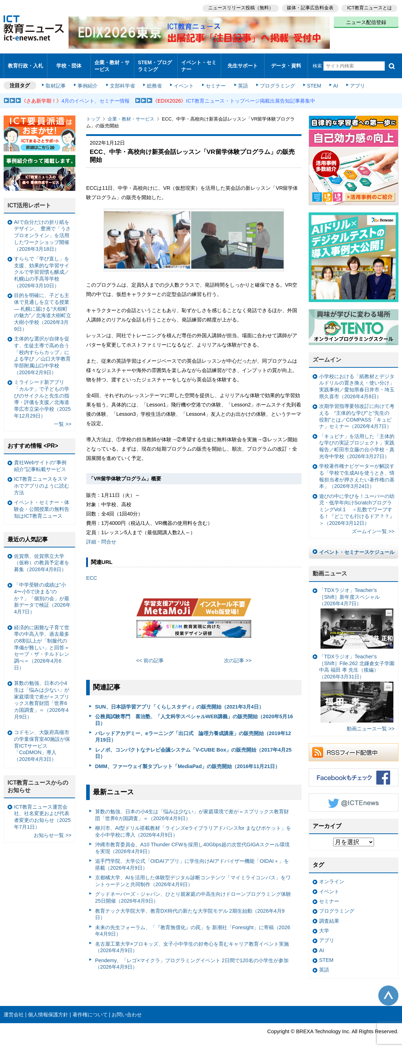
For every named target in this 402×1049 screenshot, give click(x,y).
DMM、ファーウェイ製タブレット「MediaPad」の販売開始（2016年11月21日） (187, 760)
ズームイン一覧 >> (373, 525)
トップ (93, 113)
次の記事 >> (238, 654)
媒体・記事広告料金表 (309, 7)
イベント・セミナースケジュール (356, 546)
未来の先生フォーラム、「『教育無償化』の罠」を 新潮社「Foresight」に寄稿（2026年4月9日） (192, 924)
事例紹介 (89, 80)
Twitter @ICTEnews (353, 796)
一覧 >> (62, 418)
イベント (183, 80)
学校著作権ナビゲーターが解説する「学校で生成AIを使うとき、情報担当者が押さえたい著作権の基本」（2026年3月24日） (356, 470)
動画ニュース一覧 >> (370, 722)
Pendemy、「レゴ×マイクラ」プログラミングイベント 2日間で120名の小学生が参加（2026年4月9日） (192, 957)
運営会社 (14, 1008)
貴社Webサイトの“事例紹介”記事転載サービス (40, 459)
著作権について (90, 1008)
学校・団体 (69, 62)
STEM (311, 80)
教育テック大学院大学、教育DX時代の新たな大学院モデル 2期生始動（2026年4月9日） (190, 908)
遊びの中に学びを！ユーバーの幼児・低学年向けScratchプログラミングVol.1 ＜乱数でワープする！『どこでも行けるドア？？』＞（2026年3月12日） (356, 503)
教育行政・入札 (25, 62)
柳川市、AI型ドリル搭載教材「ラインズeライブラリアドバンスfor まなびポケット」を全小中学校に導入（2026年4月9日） (193, 825)
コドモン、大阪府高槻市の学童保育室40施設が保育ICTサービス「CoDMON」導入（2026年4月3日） (42, 739)
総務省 (154, 80)
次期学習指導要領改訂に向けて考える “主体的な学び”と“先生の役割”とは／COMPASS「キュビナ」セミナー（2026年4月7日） (356, 410)
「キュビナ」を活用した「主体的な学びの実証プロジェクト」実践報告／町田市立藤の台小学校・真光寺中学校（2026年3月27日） (356, 440)
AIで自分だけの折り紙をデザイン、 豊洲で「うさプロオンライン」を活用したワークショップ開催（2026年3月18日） (42, 229)
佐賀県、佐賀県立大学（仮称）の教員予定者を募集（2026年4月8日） (41, 556)
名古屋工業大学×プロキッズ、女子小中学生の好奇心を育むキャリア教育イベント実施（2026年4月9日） (192, 941)
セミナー (215, 80)
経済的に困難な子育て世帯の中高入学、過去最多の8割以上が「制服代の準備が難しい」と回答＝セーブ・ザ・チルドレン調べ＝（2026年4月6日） (41, 641)
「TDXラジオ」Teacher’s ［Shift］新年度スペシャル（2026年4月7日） (356, 612)
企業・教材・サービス (111, 62)
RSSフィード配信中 (353, 746)
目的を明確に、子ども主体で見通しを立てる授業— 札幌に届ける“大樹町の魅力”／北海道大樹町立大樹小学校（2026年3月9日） (42, 306)
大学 (324, 924)
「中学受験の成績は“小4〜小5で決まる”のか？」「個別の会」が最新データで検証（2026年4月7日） (42, 592)
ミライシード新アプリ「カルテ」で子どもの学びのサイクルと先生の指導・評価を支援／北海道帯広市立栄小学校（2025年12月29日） (42, 393)
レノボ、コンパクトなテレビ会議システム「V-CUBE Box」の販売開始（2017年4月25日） (193, 746)
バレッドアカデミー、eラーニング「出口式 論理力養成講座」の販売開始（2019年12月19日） (193, 730)
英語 (241, 80)
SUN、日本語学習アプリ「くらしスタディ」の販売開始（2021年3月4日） (179, 701)
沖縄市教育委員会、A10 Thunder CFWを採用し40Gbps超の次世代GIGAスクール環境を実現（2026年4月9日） (192, 842)
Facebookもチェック (353, 771)
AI (332, 80)
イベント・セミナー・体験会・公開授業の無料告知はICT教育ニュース (41, 502)
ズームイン (327, 354)
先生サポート (243, 62)
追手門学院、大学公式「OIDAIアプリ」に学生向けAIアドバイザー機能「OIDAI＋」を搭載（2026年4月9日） (192, 858)
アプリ (353, 80)
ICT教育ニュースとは (369, 7)
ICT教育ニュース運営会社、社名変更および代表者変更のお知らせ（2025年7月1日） (42, 810)
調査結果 (329, 914)
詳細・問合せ (101, 535)
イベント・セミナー (198, 62)
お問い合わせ (127, 1008)
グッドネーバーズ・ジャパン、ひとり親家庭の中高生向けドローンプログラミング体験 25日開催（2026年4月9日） (193, 891)
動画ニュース (330, 567)
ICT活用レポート (29, 199)
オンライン (331, 875)
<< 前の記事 (150, 654)
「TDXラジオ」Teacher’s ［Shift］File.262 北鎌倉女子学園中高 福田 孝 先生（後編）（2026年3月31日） (356, 682)
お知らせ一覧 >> (52, 829)
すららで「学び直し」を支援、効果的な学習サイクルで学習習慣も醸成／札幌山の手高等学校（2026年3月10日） (41, 266)
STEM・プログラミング (155, 62)
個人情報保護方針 (48, 1008)
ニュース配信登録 (366, 21)
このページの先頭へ (388, 989)
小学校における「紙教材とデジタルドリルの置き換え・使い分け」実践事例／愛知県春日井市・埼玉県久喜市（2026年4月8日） (356, 380)
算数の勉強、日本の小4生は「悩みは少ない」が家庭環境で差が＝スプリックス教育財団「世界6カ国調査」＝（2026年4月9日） (192, 809)
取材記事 (57, 80)
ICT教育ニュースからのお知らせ (38, 780)
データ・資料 (286, 62)
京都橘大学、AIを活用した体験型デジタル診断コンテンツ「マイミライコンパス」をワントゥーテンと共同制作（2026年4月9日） (193, 875)
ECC (91, 572)
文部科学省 (122, 80)
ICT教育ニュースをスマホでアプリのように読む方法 (41, 479)
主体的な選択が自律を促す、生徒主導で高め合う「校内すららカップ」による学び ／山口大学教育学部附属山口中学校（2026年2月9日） (42, 349)
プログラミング (275, 80)
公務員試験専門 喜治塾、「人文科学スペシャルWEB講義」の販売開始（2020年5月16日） (194, 713)
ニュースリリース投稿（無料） (239, 7)
